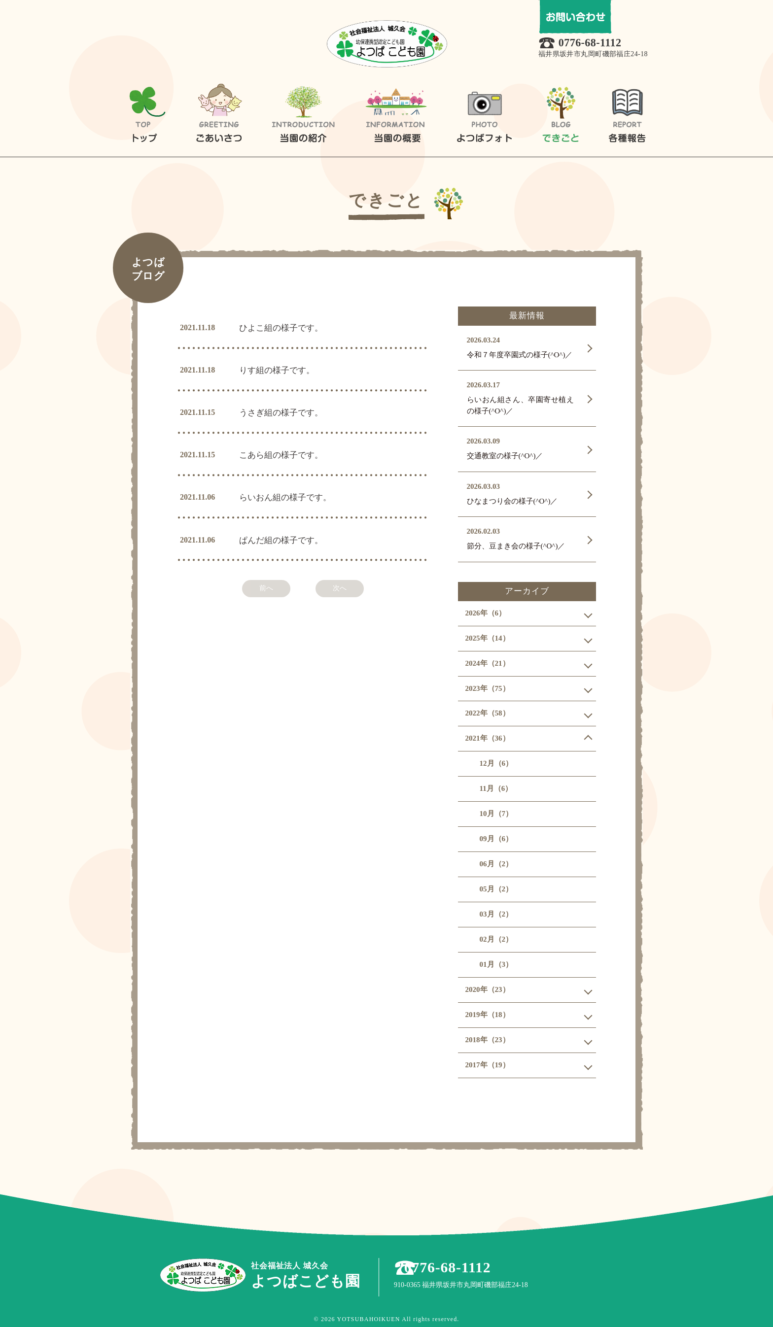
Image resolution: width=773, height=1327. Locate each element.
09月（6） (496, 839)
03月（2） (496, 914)
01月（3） (496, 964)
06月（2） (496, 864)
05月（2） (496, 889)
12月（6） (496, 763)
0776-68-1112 (594, 43)
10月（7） (496, 813)
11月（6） (496, 788)
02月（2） (496, 939)
